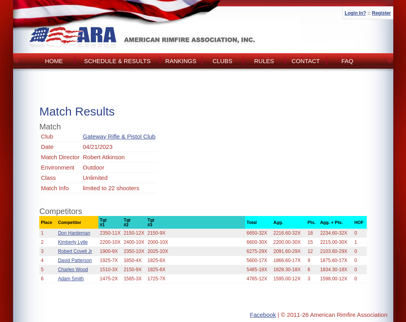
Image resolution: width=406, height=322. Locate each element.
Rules (264, 61)
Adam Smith (71, 279)
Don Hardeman (74, 233)
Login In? (355, 13)
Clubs (222, 61)
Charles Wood (73, 269)
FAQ (347, 61)
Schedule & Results (117, 61)
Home (54, 61)
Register (381, 13)
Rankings (180, 61)
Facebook (263, 314)
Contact (305, 61)
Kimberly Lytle (73, 242)
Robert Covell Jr (75, 251)
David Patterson (75, 260)
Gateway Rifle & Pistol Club (119, 136)
